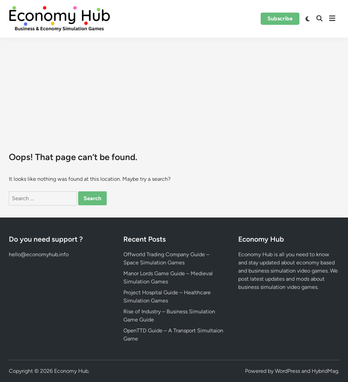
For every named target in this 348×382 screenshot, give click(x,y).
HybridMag (325, 371)
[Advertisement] (174, 88)
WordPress (287, 371)
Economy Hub (71, 371)
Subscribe (280, 18)
